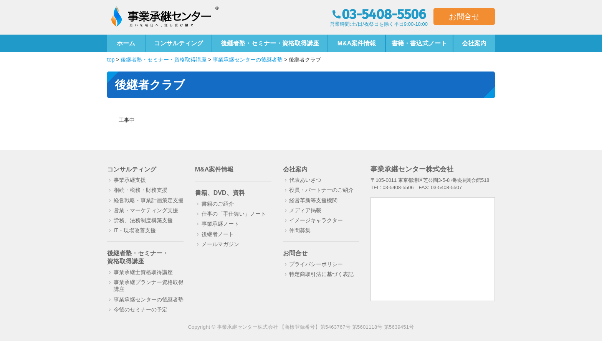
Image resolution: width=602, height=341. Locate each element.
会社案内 (474, 43)
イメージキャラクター (316, 220)
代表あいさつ (305, 180)
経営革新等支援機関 (313, 200)
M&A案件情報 (356, 43)
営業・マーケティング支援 (146, 210)
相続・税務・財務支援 (140, 190)
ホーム (126, 43)
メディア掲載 (305, 210)
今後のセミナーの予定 (140, 309)
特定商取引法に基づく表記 (321, 274)
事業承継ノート (220, 224)
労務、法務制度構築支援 (143, 220)
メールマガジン (220, 244)
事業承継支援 (130, 180)
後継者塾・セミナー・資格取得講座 (270, 43)
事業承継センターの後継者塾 (149, 299)
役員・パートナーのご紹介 (321, 190)
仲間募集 (300, 230)
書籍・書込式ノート (419, 43)
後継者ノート (218, 234)
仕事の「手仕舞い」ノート (234, 214)
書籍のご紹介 (218, 204)
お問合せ (464, 16)
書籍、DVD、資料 (220, 193)
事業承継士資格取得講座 (143, 272)
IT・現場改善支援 (135, 230)
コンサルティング (178, 43)
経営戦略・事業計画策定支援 (149, 200)
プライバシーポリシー (316, 264)
